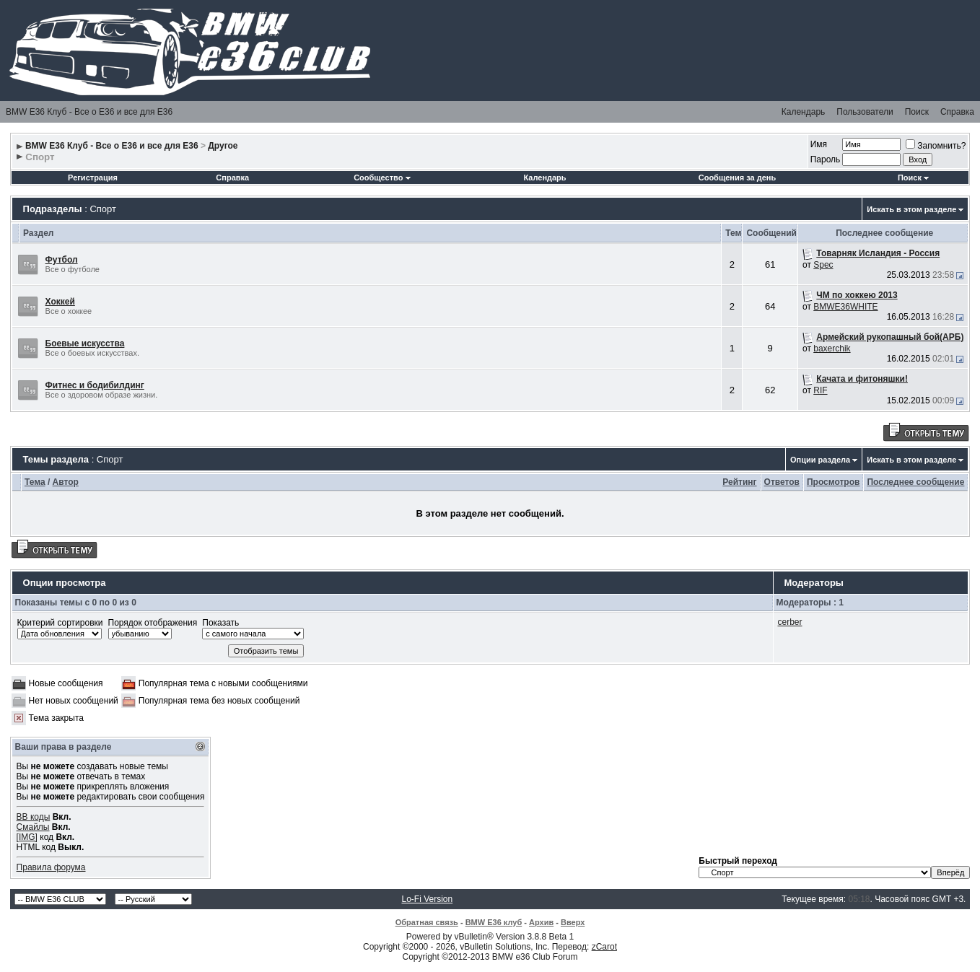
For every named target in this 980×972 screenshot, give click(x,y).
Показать (220, 623)
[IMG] (27, 837)
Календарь (804, 112)
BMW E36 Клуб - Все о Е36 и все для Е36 (89, 112)
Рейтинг (739, 482)
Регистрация (93, 177)
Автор (66, 482)
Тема (35, 482)
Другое (222, 146)
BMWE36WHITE (845, 307)
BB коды (34, 817)
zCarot (604, 947)
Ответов (782, 482)
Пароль (825, 159)
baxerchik (831, 348)
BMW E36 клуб (493, 922)
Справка (957, 112)
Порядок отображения (153, 623)
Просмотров (833, 482)
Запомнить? (936, 146)
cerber (790, 622)
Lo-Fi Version (426, 899)
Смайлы (33, 827)
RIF (820, 390)
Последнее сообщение (915, 482)
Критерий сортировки (60, 623)
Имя (818, 144)
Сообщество (382, 177)
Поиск (917, 112)
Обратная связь (426, 922)
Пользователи (864, 112)
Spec (823, 265)
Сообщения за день (737, 177)
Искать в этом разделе (911, 209)
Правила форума (51, 867)
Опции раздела (820, 459)
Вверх (573, 922)
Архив (541, 922)
